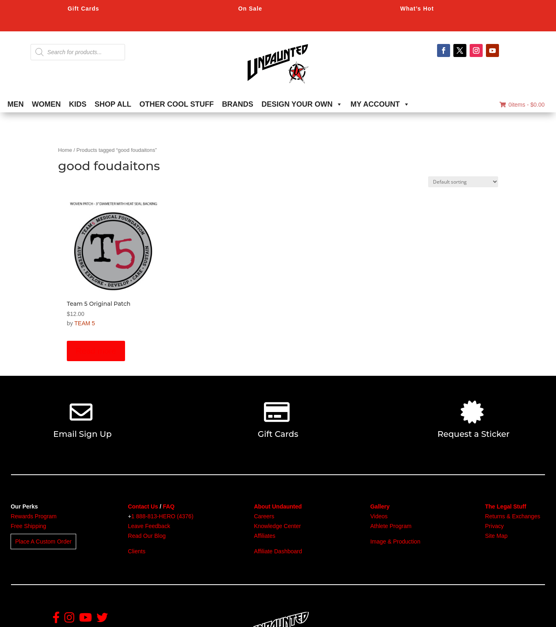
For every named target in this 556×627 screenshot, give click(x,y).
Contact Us (143, 506)
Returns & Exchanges (512, 516)
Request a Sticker (473, 434)
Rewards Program (34, 516)
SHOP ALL (112, 104)
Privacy (494, 526)
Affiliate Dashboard (278, 551)
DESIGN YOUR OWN (302, 104)
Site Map (496, 536)
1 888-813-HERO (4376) (162, 516)
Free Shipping (28, 526)
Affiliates (264, 536)
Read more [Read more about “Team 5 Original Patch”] (96, 350)
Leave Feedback (149, 526)
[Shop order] (463, 181)
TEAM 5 (85, 323)
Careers (264, 516)
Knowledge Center (277, 526)
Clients (136, 551)
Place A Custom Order (43, 541)
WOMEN (46, 104)
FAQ (169, 506)
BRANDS (237, 104)
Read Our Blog (147, 536)
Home (65, 150)
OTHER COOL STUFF (176, 104)
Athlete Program (390, 526)
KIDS (77, 104)
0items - (522, 104)
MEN (15, 104)
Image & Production (395, 541)
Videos (379, 516)
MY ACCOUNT (380, 104)
